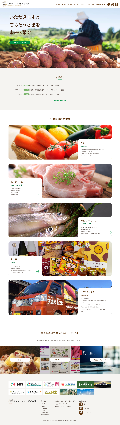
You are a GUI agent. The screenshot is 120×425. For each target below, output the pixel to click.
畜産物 (70, 4)
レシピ (82, 4)
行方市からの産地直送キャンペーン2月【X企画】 (44, 94)
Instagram (87, 408)
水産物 (64, 4)
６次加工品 (44, 408)
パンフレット (90, 4)
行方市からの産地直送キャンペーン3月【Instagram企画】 (47, 90)
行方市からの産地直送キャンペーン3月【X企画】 (44, 86)
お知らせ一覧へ (59, 100)
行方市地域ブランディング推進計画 (63, 406)
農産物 (58, 4)
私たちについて (18, 42)
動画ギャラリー (101, 4)
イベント (26, 85)
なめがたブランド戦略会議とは (62, 403)
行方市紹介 (57, 404)
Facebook (87, 412)
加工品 (76, 4)
